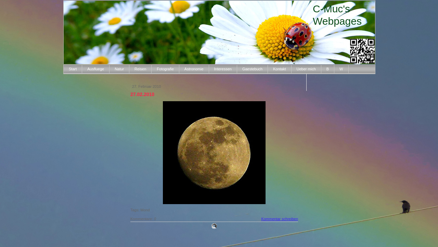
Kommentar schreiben (279, 219)
